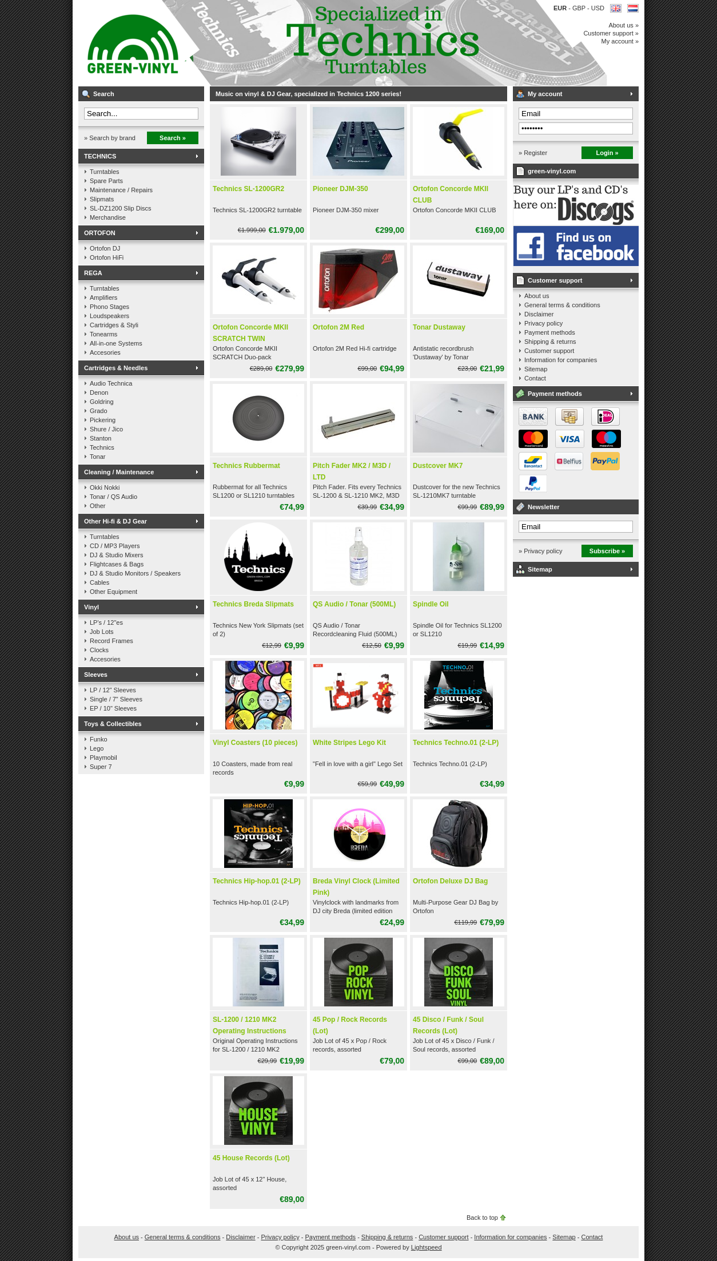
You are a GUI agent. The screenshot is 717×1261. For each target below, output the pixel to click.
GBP (579, 8)
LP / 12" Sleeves (113, 690)
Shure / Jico (106, 429)
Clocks (99, 650)
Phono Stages (109, 306)
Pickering (102, 420)
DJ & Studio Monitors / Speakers (135, 573)
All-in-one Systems (116, 343)
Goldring (102, 401)
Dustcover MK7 (438, 466)
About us (536, 295)
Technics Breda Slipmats (253, 604)
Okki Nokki (105, 487)
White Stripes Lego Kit (349, 743)
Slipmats (102, 199)
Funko (98, 739)
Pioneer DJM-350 (340, 189)
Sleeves (95, 674)
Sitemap (535, 369)
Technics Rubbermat (246, 466)
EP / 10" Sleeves (113, 708)
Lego (96, 748)
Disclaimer (538, 314)
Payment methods (549, 332)
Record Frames (111, 640)
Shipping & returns (550, 341)
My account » (620, 41)
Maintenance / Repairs (121, 190)
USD (597, 8)
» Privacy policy (540, 551)
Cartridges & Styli (114, 325)
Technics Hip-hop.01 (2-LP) (257, 881)
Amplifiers (103, 297)
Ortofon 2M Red (338, 327)
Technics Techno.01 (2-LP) (456, 743)
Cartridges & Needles (116, 367)
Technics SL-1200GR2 (248, 189)
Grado (98, 410)
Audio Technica (111, 383)
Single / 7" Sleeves (116, 699)
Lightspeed (426, 1247)
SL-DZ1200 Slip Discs (121, 208)
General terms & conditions (562, 305)
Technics (102, 447)
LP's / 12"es (106, 622)
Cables (99, 582)
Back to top (482, 1217)
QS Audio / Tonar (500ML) (354, 604)
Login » (607, 152)
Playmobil (103, 757)
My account (545, 93)
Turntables (105, 171)
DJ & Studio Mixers (117, 555)
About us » (623, 25)
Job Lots (102, 631)
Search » (173, 137)
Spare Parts (106, 180)
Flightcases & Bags (117, 564)
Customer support (555, 280)
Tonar (98, 456)
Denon (99, 392)
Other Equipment (113, 591)
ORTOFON (99, 232)
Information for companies (560, 359)
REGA (93, 272)
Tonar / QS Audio (113, 496)
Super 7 (101, 766)
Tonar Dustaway (439, 327)
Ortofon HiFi (107, 257)
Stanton (100, 438)
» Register (533, 152)
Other (98, 505)
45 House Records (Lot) (251, 1158)
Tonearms (103, 334)
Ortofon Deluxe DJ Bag (450, 881)
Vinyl (91, 607)
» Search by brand (110, 137)
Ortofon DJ (105, 248)
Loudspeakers (109, 315)
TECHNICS (100, 156)
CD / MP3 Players (115, 545)
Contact (535, 378)
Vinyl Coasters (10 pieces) (255, 743)
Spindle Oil (431, 604)
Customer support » (611, 33)
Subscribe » (607, 551)
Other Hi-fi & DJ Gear (115, 521)
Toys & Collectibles (113, 723)
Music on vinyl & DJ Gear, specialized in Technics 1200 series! (229, 43)
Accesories (105, 352)
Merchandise (108, 217)
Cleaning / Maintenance (119, 472)
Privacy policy (543, 323)
